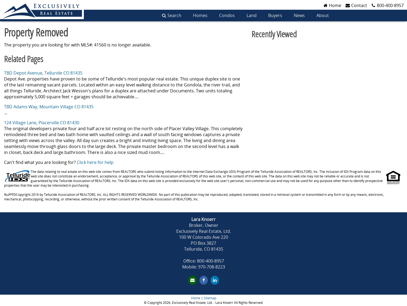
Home (195, 298)
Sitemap (210, 298)
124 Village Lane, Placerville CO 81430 (41, 123)
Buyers (275, 15)
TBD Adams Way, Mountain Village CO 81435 (49, 107)
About (322, 15)
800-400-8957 (390, 5)
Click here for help (95, 162)
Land (252, 15)
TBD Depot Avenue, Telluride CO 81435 (43, 73)
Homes (200, 15)
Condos (227, 15)
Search (174, 15)
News (299, 15)
